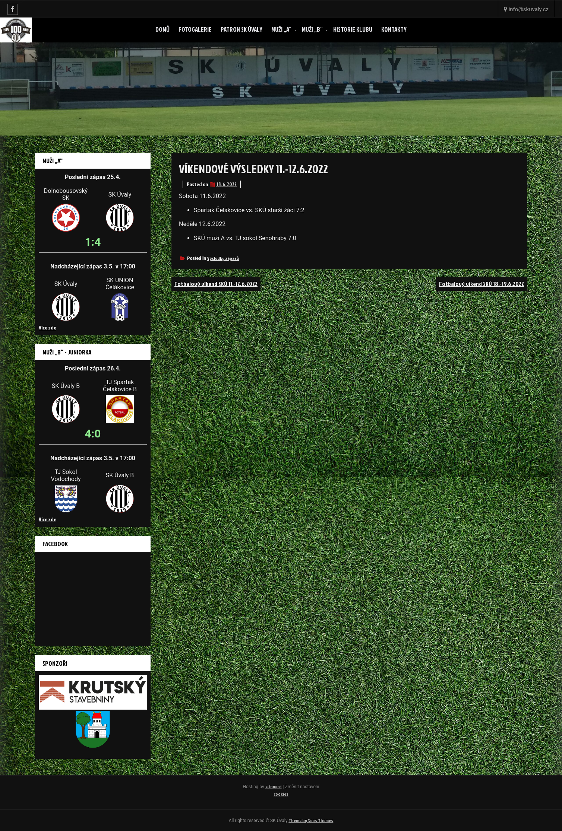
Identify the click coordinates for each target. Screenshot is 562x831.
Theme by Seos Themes (310, 820)
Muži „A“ (281, 29)
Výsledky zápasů (223, 258)
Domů (162, 29)
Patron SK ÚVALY (241, 29)
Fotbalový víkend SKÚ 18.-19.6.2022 (481, 284)
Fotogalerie (195, 29)
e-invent (273, 786)
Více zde (47, 327)
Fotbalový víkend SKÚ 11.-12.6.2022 (216, 284)
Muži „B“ (312, 29)
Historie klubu (352, 29)
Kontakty (394, 29)
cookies (281, 794)
